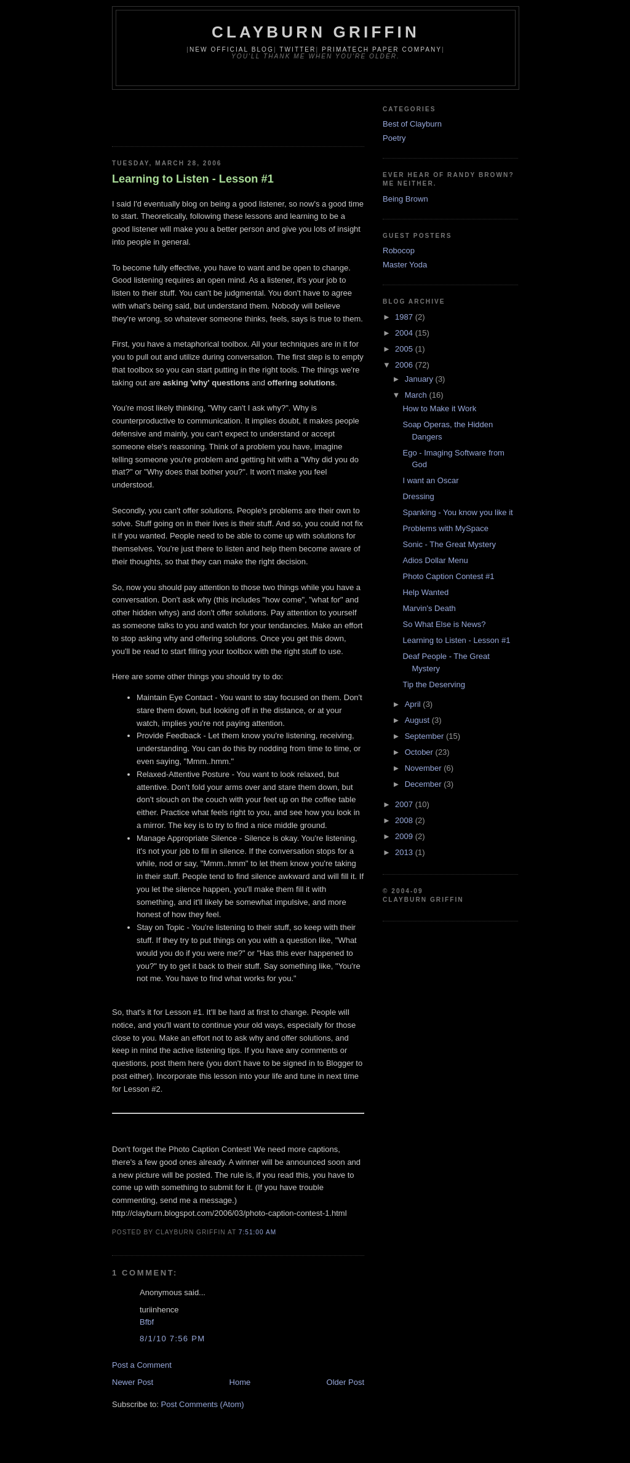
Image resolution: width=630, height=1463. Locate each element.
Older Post (345, 1382)
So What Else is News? (443, 624)
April (414, 704)
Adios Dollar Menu (435, 560)
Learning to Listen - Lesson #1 (193, 179)
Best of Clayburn (412, 123)
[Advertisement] (256, 114)
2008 (405, 820)
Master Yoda (405, 264)
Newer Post (132, 1382)
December (424, 784)
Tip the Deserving (433, 684)
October (420, 752)
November (424, 768)
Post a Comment (142, 1365)
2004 (405, 332)
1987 (405, 316)
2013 (405, 852)
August (418, 720)
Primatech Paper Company (382, 49)
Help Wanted (425, 592)
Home (240, 1382)
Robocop (399, 250)
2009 (405, 836)
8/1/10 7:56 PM (172, 1338)
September (425, 736)
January (420, 379)
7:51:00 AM (257, 1232)
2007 (405, 804)
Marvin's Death (428, 608)
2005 (405, 348)
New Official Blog (231, 49)
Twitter (297, 49)
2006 (405, 364)
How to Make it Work (439, 408)
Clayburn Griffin (316, 32)
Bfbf (147, 1322)
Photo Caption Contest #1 (448, 576)
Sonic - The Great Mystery (448, 544)
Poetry (394, 138)
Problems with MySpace (445, 528)
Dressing (418, 496)
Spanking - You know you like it (457, 512)
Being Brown (405, 198)
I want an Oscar (430, 480)
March (417, 395)
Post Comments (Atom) (202, 1404)
